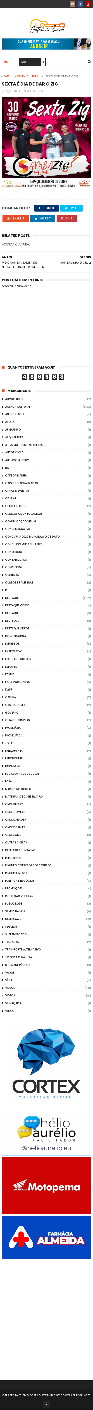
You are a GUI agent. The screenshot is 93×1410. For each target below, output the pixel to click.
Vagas (9, 973)
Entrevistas (13, 651)
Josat (9, 743)
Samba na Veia (15, 911)
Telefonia (12, 942)
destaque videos (17, 605)
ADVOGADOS (14, 399)
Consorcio (13, 552)
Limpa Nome (13, 766)
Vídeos (10, 996)
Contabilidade (16, 560)
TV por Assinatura (18, 957)
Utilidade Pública (17, 965)
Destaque (12, 598)
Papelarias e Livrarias (20, 850)
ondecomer (13, 835)
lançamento (14, 751)
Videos (10, 988)
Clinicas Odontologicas (24, 514)
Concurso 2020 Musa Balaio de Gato (32, 537)
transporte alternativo (23, 950)
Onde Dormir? (15, 827)
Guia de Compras (17, 720)
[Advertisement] (46, 1313)
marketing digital (18, 789)
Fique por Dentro (17, 682)
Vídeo (9, 980)
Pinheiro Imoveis (16, 873)
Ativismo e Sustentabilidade (25, 445)
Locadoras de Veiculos (22, 774)
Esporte (11, 667)
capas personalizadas (21, 483)
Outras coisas (16, 843)
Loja (8, 782)
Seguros (11, 927)
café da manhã (16, 476)
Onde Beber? (14, 804)
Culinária (12, 575)
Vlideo (9, 1011)
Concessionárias (18, 529)
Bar (7, 468)
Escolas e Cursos (18, 659)
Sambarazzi (13, 919)
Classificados (15, 506)
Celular (10, 498)
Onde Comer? (15, 812)
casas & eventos (17, 491)
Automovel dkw (17, 460)
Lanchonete (14, 758)
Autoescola (14, 453)
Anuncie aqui (14, 414)
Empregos (12, 644)
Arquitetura (14, 437)
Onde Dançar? (15, 820)
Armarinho (13, 430)
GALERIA (10, 697)
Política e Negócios (20, 881)
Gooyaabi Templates (75, 1395)
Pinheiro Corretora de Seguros (28, 866)
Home (6, 62)
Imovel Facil (14, 736)
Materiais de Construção (24, 797)
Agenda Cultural (27, 77)
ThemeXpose (28, 1395)
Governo (12, 713)
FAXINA (9, 674)
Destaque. (12, 613)
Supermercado (16, 934)
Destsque (12, 621)
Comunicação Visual (20, 522)
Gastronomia (15, 705)
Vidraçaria (13, 1003)
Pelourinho (13, 858)
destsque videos (17, 629)
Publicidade (13, 904)
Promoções (14, 889)
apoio (9, 422)
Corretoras (14, 567)
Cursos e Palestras (19, 583)
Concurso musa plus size (23, 544)
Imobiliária (13, 728)
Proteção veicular (19, 896)
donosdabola (15, 636)
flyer (8, 690)
